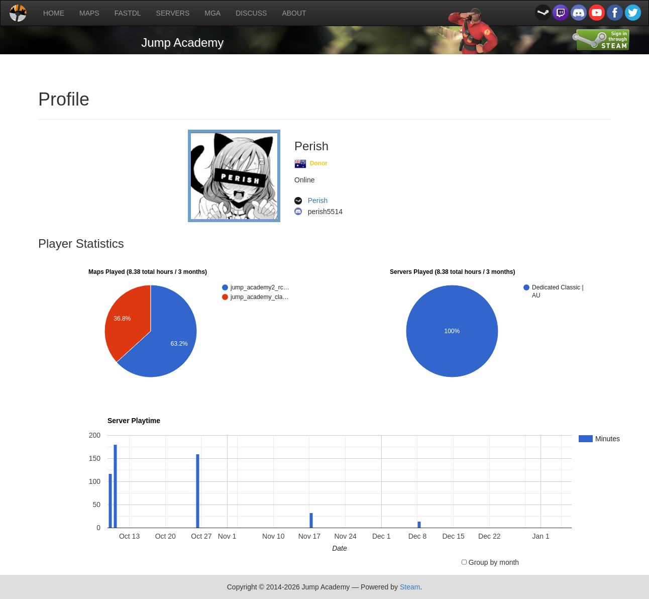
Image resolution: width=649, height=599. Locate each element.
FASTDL (128, 13)
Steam (410, 587)
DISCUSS (251, 13)
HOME (53, 13)
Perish (318, 201)
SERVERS (173, 13)
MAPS (89, 13)
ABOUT (294, 13)
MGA (212, 13)
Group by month (494, 562)
